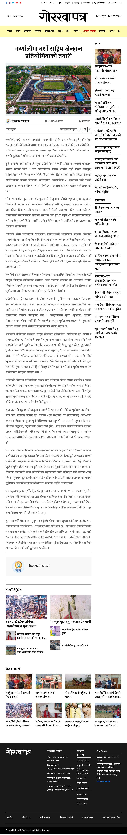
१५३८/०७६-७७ (52, 783)
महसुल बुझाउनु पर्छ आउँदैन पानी (70, 623)
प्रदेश (60, 31)
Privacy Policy (82, 795)
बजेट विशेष (26, 819)
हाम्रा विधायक (49, 31)
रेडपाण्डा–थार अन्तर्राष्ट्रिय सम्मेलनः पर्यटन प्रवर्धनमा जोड (106, 280)
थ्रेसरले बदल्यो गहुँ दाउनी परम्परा (104, 92)
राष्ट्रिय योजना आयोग (84, 767)
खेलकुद (102, 31)
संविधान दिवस (87, 819)
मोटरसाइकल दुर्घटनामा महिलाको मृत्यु (107, 149)
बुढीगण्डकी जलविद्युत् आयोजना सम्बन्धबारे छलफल (106, 333)
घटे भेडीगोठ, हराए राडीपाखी (75, 647)
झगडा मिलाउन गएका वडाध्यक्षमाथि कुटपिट (106, 234)
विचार (77, 31)
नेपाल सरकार (82, 784)
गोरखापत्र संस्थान (103, 782)
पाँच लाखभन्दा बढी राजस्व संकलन (105, 80)
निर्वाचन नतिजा (82, 800)
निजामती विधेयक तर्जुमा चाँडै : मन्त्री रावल (108, 294)
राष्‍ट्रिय (18, 31)
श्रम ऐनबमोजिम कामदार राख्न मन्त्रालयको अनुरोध (108, 306)
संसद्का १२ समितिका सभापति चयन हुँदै (107, 319)
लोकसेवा (38, 31)
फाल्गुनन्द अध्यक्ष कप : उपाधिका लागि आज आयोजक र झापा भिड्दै (32, 653)
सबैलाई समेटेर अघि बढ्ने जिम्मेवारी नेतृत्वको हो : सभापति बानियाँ (31, 639)
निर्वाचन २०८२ (82, 805)
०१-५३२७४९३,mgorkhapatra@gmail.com (63, 770)
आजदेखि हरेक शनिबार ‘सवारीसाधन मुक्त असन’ (21, 625)
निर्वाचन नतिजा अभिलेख (111, 819)
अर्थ (68, 31)
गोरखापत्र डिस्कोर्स (66, 819)
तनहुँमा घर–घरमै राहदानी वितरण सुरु (106, 68)
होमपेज (9, 31)
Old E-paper (114, 16)
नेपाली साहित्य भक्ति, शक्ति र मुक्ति (75, 632)
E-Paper (101, 16)
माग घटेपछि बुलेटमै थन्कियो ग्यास (105, 221)
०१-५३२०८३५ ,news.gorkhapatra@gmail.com (60, 789)
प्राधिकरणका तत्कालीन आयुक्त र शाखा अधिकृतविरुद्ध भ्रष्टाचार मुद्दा (107, 262)
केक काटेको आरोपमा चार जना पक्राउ (106, 246)
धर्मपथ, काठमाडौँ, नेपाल (57, 760)
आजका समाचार (89, 31)
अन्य (112, 31)
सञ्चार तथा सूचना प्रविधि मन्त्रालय (83, 773)
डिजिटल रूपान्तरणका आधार (107, 209)
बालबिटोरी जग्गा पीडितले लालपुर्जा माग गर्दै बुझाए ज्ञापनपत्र (107, 107)
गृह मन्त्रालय (81, 779)
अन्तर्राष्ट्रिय (27, 31)
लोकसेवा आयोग (83, 762)
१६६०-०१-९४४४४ (63, 774)
